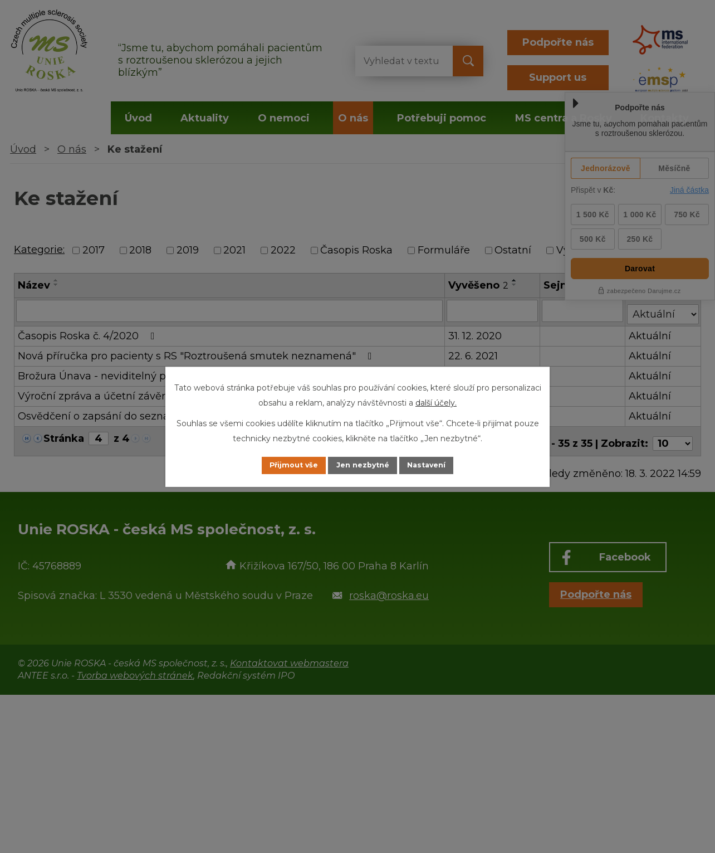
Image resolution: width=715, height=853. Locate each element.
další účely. (436, 402)
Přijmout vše (282, 465)
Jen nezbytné (363, 465)
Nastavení (439, 465)
